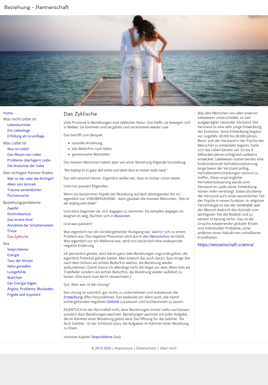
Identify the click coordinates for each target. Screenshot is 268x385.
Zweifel (12, 208)
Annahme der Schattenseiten (30, 225)
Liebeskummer (19, 124)
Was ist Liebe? (18, 149)
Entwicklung (73, 297)
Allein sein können (21, 184)
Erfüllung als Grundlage (25, 136)
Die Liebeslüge (18, 130)
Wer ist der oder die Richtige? (30, 178)
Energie (13, 255)
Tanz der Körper (20, 260)
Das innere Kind (19, 219)
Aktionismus (159, 236)
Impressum (124, 348)
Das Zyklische (17, 236)
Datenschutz (146, 348)
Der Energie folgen (22, 283)
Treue (12, 231)
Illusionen (122, 216)
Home (8, 113)
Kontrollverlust (19, 214)
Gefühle (113, 301)
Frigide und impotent (24, 294)
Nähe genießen (19, 266)
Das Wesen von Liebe (24, 154)
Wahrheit (14, 277)
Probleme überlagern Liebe (28, 160)
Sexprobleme (17, 249)
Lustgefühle (16, 272)
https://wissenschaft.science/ (226, 244)
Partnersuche (18, 195)
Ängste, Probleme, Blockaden (30, 289)
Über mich (168, 348)
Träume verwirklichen (24, 190)
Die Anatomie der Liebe (25, 166)
